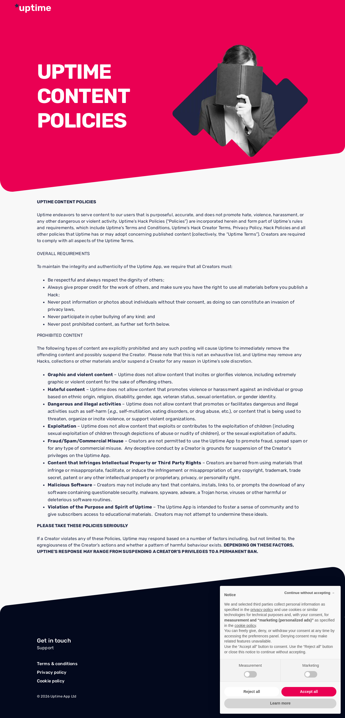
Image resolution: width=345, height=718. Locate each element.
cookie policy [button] (245, 625)
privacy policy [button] (261, 609)
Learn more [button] (280, 703)
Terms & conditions (57, 663)
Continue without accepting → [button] (309, 593)
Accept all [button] (309, 691)
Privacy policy (51, 672)
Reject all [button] (251, 691)
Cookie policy (50, 680)
